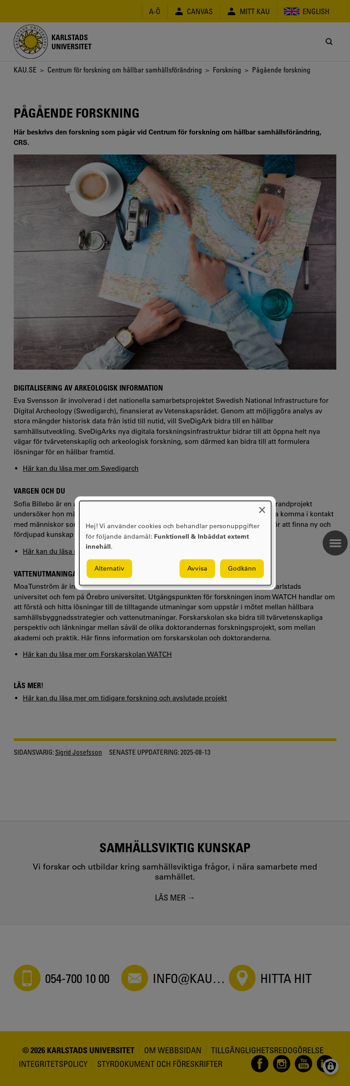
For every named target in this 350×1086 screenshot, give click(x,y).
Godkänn (242, 568)
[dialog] (175, 543)
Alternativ (109, 568)
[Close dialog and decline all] (262, 506)
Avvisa (197, 568)
